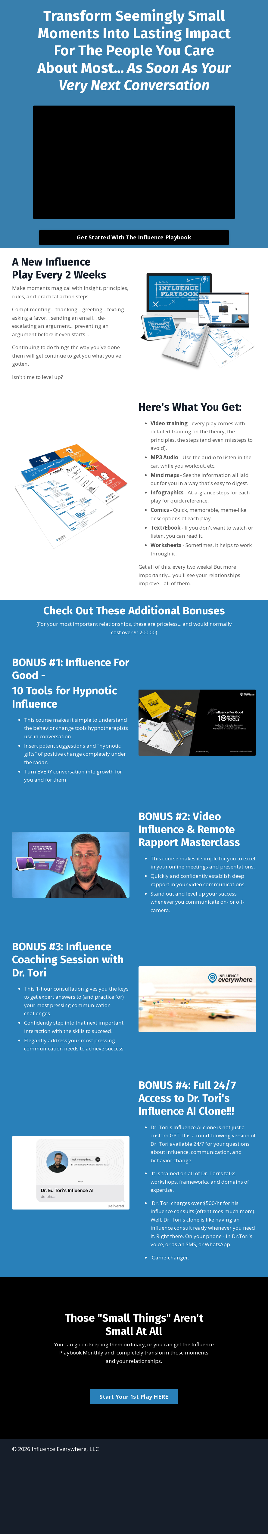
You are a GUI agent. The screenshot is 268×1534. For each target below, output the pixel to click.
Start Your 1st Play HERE (133, 1470)
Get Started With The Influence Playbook (134, 236)
